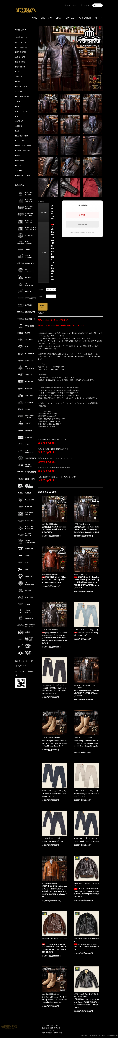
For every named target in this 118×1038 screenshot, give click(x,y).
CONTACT (71, 18)
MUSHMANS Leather (50, 524)
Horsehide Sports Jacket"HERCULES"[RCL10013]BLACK (86, 946)
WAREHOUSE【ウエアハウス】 (54, 791)
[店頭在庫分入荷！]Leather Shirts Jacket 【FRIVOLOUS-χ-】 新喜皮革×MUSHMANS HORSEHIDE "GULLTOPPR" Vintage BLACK (86, 582)
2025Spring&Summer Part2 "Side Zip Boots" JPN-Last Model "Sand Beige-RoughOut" (54, 999)
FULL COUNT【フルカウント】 (86, 630)
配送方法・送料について (51, 1028)
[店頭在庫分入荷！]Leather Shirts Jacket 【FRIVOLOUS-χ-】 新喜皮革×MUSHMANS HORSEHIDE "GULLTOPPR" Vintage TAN (54, 891)
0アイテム (97, 5)
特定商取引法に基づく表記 (52, 1033)
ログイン (86, 5)
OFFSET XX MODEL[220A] (53, 841)
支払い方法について (49, 1030)
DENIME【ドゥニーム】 (51, 838)
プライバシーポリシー (50, 1025)
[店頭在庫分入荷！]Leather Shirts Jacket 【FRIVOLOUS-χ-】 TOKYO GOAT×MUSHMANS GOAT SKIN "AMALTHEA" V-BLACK (54, 638)
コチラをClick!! (47, 442)
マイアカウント (72, 5)
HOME (34, 18)
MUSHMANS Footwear (51, 738)
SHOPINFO (46, 18)
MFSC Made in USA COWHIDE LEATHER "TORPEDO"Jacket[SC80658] (86, 693)
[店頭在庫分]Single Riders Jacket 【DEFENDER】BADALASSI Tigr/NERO (54, 529)
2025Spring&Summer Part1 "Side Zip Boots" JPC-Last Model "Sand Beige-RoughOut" (54, 743)
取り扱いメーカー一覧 (24, 661)
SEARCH (85, 18)
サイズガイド (20, 666)
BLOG (59, 18)
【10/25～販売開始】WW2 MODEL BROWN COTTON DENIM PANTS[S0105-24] (54, 690)
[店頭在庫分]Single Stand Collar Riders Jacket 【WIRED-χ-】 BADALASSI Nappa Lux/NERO (86, 529)
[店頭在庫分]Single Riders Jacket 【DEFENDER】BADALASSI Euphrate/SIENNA (54, 579)
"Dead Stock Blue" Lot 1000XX (86, 841)
